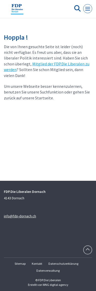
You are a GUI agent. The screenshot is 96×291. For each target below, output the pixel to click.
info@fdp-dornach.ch (20, 216)
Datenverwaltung (48, 270)
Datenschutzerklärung (63, 264)
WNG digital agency (55, 285)
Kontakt (37, 264)
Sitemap (20, 264)
